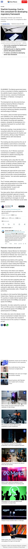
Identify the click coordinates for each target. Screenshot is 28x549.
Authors (16, 547)
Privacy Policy (22, 547)
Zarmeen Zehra (6, 23)
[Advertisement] (14, 73)
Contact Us (11, 547)
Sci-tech (2, 6)
